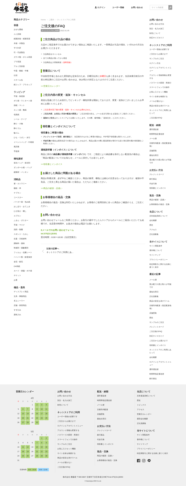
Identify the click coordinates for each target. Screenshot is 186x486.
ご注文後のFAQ (155, 118)
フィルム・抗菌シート (23, 252)
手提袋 (16, 151)
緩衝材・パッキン (21, 172)
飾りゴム (17, 128)
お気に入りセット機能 (158, 92)
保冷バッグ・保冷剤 (22, 163)
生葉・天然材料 (20, 239)
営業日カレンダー (25, 391)
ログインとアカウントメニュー (70, 426)
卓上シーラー (19, 301)
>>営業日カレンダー (50, 86)
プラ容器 (17, 62)
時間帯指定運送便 (156, 134)
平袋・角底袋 (19, 96)
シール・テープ (20, 119)
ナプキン (17, 193)
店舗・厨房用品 (20, 305)
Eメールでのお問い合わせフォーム (57, 230)
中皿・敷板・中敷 (21, 71)
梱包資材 (18, 158)
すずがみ (17, 310)
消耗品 (17, 179)
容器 (16, 25)
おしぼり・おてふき (22, 206)
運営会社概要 (142, 419)
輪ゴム (16, 133)
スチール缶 (18, 80)
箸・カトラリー (20, 184)
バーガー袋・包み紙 (22, 202)
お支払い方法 (156, 170)
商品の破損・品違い (157, 200)
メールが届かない (156, 101)
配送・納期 (155, 125)
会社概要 (153, 220)
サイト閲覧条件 (155, 246)
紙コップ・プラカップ (23, 85)
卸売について (154, 33)
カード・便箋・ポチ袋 (23, 271)
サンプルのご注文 (156, 59)
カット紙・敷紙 (20, 110)
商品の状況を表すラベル (159, 106)
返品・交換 (155, 195)
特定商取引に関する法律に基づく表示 (152, 453)
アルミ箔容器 (19, 66)
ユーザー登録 (118, 7)
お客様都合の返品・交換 (159, 204)
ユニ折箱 (17, 34)
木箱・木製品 (19, 43)
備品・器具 (19, 287)
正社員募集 (154, 234)
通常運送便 (154, 129)
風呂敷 (16, 147)
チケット (17, 275)
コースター (18, 197)
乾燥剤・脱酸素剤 (21, 248)
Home (43, 20)
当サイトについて (158, 241)
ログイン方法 (154, 63)
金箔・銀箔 (18, 262)
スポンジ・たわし (21, 234)
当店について (156, 212)
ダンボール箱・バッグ (23, 167)
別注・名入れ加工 (156, 29)
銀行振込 (153, 179)
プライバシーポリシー (158, 260)
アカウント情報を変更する (68, 430)
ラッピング (19, 92)
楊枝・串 (17, 188)
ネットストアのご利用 (66, 20)
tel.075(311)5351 (49, 233)
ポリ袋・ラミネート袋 (23, 101)
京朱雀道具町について (158, 216)
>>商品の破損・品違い (51, 188)
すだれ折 (17, 48)
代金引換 (153, 184)
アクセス (153, 230)
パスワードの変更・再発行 (160, 83)
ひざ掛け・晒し (20, 211)
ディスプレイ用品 (21, 292)
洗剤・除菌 (18, 229)
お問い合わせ (137, 7)
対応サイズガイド (156, 38)
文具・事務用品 (20, 296)
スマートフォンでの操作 (159, 87)
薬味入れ (17, 315)
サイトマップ (154, 255)
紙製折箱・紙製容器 (22, 39)
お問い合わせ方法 (156, 24)
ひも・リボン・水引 (22, 137)
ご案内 (51, 20)
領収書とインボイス (157, 188)
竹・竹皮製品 (19, 52)
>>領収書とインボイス (51, 164)
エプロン (17, 216)
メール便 (153, 138)
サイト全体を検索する (158, 96)
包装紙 (16, 115)
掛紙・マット (19, 105)
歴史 (151, 225)
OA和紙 (17, 266)
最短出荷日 (154, 155)
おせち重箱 (18, 29)
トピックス (141, 405)
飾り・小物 (18, 124)
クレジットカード (156, 174)
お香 (15, 280)
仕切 (15, 75)
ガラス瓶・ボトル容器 (23, 57)
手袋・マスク (19, 225)
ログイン (100, 7)
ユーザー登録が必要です (159, 49)
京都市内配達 (102, 409)
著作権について (155, 250)
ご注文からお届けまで (158, 54)
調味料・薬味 (19, 243)
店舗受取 (153, 151)
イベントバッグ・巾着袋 (24, 142)
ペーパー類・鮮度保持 (23, 257)
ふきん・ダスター (21, 220)
